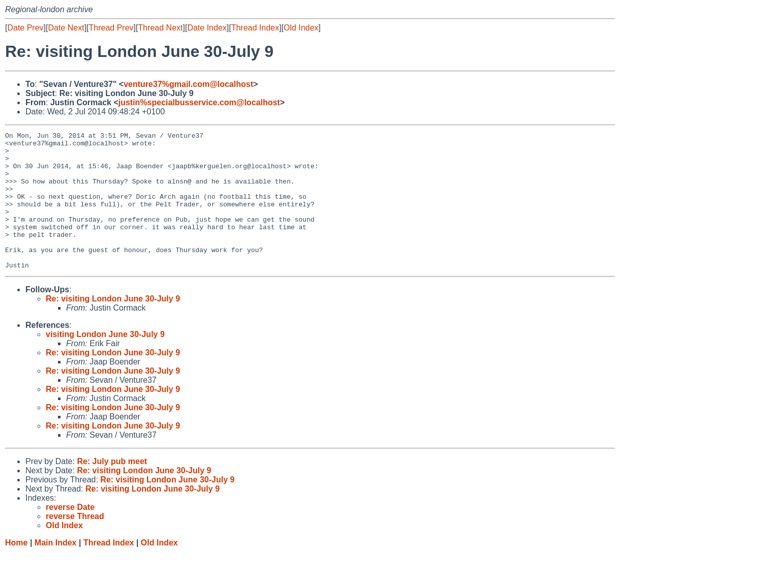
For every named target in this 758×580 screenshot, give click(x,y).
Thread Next (160, 27)
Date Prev (25, 27)
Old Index (301, 27)
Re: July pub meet (112, 488)
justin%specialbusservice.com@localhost (199, 102)
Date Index (206, 27)
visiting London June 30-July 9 (105, 361)
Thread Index (255, 27)
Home (16, 570)
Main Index (56, 570)
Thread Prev (111, 27)
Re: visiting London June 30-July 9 (113, 326)
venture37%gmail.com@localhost (188, 84)
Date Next (66, 27)
